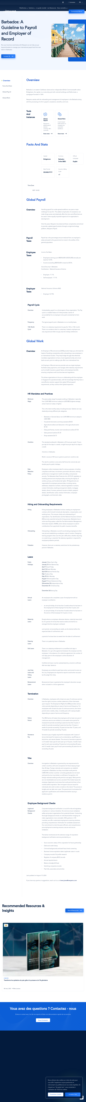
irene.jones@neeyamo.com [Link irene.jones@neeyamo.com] (68, 880)
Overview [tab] (6, 81)
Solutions (31, 8)
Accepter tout (73, 1094)
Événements (32, 14)
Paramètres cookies (55, 1094)
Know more (46, 133)
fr (80, 2)
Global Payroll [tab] (7, 92)
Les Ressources (51, 8)
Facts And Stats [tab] (7, 86)
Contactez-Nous (76, 11)
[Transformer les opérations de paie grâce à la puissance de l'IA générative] (43, 956)
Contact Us (7, 56)
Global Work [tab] (6, 98)
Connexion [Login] (71, 2)
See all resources (73, 910)
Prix (47, 14)
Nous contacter (43, 1020)
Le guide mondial (41, 8)
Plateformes (22, 8)
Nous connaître (61, 8)
